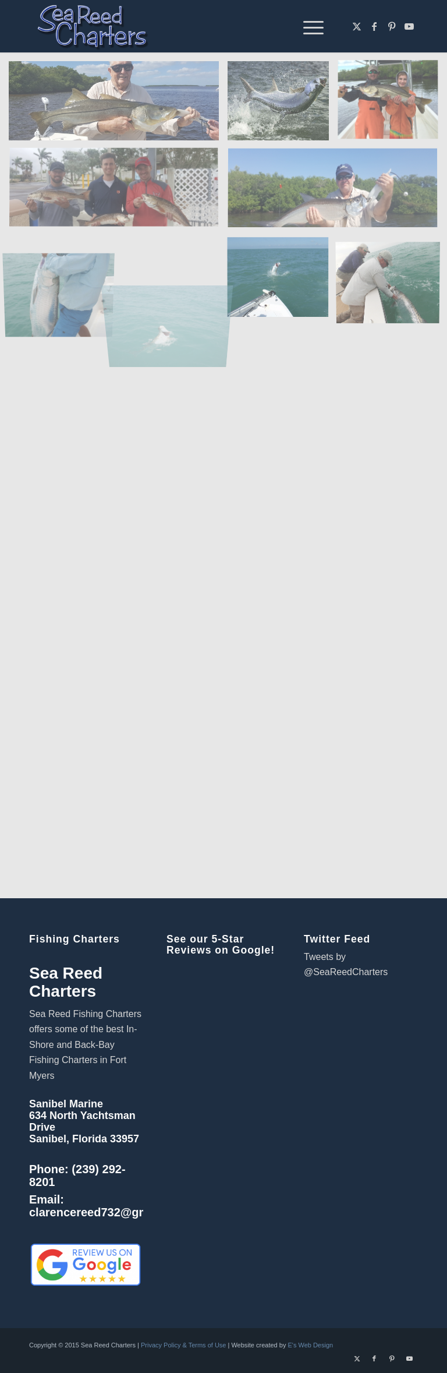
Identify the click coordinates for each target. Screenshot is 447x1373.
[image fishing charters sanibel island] (337, 193)
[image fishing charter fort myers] (118, 105)
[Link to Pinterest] (391, 26)
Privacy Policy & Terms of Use (183, 1345)
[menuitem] (308, 26)
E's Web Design (310, 1345)
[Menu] (308, 26)
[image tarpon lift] (63, 280)
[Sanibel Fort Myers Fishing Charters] (92, 26)
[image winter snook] (392, 105)
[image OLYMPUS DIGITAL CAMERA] (282, 280)
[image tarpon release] (392, 280)
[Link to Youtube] (409, 26)
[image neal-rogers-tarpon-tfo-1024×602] (282, 105)
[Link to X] (357, 26)
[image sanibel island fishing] (118, 193)
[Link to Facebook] (374, 26)
